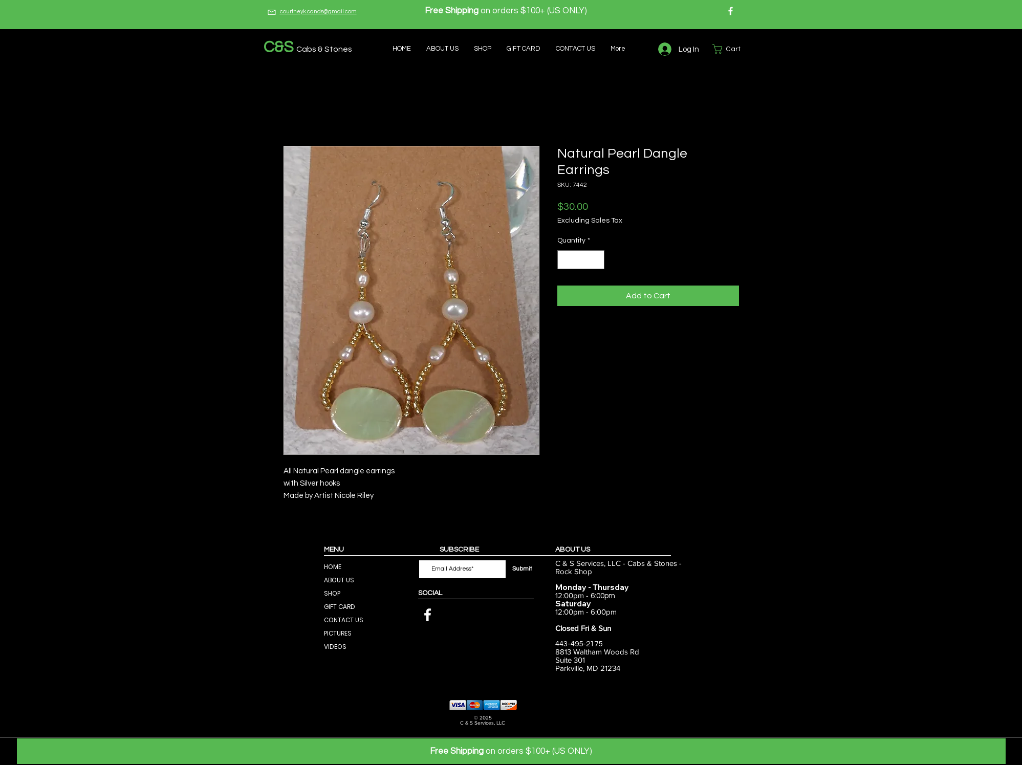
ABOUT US (339, 580)
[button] (731, 49)
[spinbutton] (581, 260)
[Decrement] (565, 260)
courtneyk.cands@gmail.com (318, 11)
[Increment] (596, 260)
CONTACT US (343, 620)
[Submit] (522, 569)
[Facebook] (730, 11)
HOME (332, 566)
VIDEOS (335, 646)
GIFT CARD (339, 606)
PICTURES (338, 633)
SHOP (332, 593)
